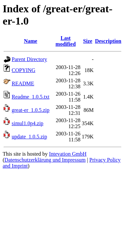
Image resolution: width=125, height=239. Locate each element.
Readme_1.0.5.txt (30, 97)
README (23, 83)
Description (108, 41)
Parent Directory (29, 59)
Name (30, 41)
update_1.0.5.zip (29, 136)
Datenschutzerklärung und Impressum (44, 160)
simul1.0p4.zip (27, 123)
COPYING (23, 70)
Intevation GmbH (67, 154)
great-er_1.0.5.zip (30, 110)
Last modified (66, 41)
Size (87, 41)
